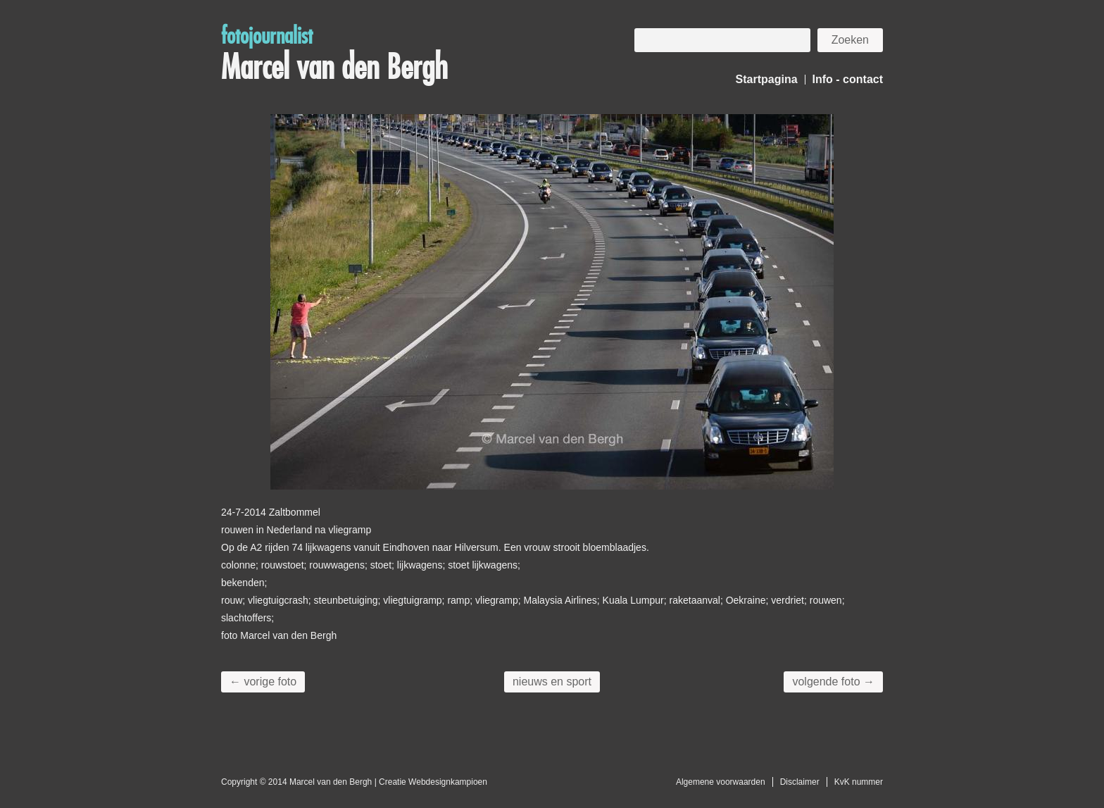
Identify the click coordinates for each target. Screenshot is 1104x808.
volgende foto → (833, 682)
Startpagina (767, 79)
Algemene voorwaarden (720, 782)
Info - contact (848, 79)
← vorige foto (263, 682)
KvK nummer (858, 782)
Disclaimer (800, 782)
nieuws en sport (552, 682)
